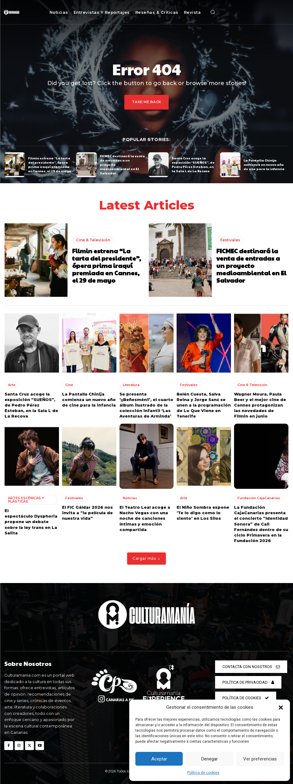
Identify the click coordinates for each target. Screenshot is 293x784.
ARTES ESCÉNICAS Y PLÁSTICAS (26, 499)
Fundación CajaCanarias (258, 498)
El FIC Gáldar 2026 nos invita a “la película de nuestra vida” (87, 513)
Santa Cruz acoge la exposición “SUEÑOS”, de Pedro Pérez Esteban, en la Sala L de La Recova (193, 164)
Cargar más (146, 558)
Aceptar (159, 759)
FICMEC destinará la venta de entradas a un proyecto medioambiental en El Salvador (251, 265)
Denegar (209, 759)
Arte (11, 384)
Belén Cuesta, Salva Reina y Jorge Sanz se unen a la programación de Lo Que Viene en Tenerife (204, 404)
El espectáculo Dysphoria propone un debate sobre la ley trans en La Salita (32, 521)
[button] (281, 707)
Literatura (131, 384)
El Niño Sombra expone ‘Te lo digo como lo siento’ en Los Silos (203, 513)
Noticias (130, 498)
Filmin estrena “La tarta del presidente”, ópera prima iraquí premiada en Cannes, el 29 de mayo (49, 164)
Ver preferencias (260, 759)
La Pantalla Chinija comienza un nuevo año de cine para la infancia (264, 164)
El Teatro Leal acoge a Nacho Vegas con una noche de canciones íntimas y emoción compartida (144, 518)
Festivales (230, 239)
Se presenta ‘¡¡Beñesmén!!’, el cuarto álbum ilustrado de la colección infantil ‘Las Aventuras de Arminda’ (146, 404)
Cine (69, 384)
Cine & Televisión (93, 239)
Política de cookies (203, 773)
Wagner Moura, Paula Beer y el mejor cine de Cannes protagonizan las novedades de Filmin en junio (260, 404)
